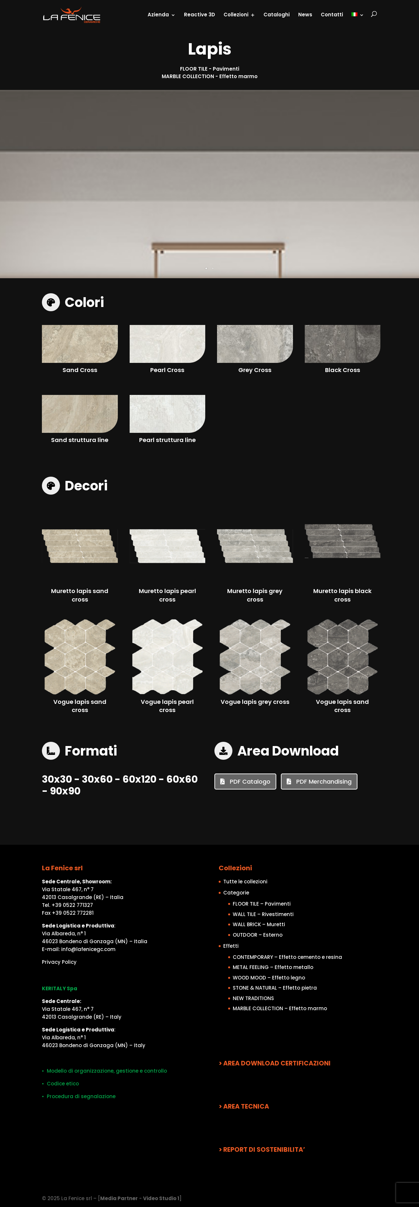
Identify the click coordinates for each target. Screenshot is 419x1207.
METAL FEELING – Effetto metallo (273, 967)
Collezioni (236, 14)
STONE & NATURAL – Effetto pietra (275, 987)
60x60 (182, 779)
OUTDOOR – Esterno (257, 934)
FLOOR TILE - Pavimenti (209, 68)
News (305, 14)
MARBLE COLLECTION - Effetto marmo (210, 76)
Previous (11, 184)
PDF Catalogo (249, 781)
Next (407, 184)
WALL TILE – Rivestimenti (263, 914)
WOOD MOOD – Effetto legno (269, 977)
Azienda (158, 14)
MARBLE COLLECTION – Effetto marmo (280, 1008)
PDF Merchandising (323, 781)
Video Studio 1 (161, 1198)
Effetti (231, 946)
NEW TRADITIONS (253, 998)
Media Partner (119, 1198)
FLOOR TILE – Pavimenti (262, 903)
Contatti (332, 14)
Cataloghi (277, 14)
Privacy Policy (59, 962)
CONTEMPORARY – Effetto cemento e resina (287, 957)
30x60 (97, 779)
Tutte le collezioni (245, 881)
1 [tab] (206, 268)
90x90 (65, 791)
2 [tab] (213, 268)
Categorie (236, 892)
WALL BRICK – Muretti (259, 924)
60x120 (139, 779)
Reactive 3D (199, 14)
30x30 (57, 779)
